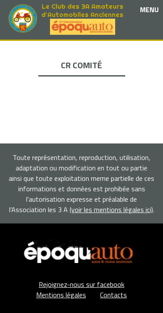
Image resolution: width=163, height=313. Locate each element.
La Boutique (81, 77)
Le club (81, 47)
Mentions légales (61, 295)
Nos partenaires (81, 67)
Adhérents (81, 87)
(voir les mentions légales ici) (111, 209)
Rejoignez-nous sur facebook (81, 284)
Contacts (113, 295)
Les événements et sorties (81, 57)
